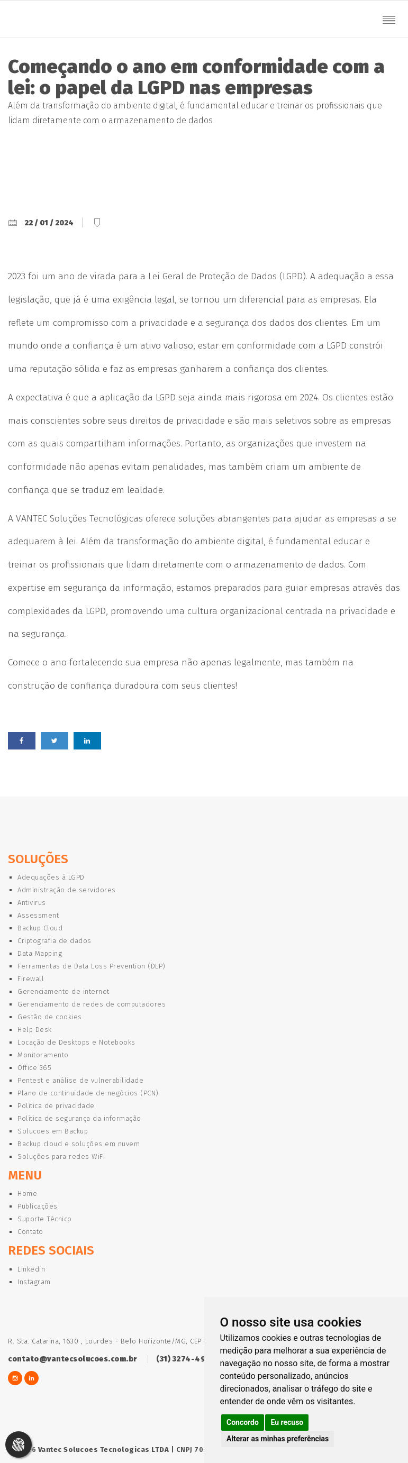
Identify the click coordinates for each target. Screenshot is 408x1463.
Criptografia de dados (54, 941)
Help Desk (34, 1030)
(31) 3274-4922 (185, 1359)
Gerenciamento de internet (63, 991)
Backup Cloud (39, 928)
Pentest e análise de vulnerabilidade (80, 1080)
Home (27, 1193)
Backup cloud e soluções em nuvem (78, 1144)
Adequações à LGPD (51, 877)
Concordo (242, 1422)
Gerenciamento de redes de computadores (91, 1004)
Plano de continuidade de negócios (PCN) (88, 1093)
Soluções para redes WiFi (61, 1156)
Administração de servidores (66, 890)
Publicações (37, 1206)
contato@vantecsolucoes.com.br (72, 1359)
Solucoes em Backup (52, 1131)
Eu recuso (286, 1422)
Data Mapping (39, 953)
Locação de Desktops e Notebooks (76, 1042)
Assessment (38, 915)
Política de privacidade (56, 1106)
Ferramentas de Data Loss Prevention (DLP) (91, 966)
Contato (30, 1232)
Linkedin (31, 1269)
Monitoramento (43, 1055)
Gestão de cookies (49, 1017)
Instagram (34, 1282)
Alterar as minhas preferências (277, 1438)
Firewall (30, 979)
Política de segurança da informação (79, 1118)
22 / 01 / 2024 (49, 222)
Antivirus (31, 903)
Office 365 (34, 1068)
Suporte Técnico (44, 1219)
